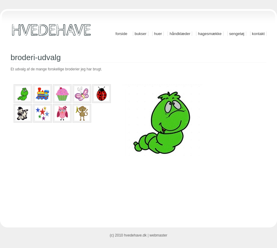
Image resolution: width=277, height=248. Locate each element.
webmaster (158, 235)
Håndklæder (179, 33)
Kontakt (258, 33)
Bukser (141, 33)
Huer (158, 33)
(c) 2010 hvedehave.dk (128, 235)
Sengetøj (236, 33)
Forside (121, 33)
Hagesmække (209, 33)
